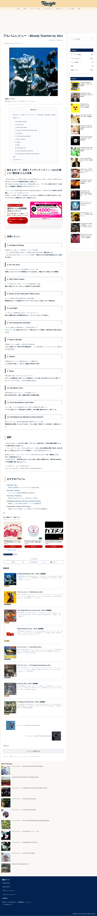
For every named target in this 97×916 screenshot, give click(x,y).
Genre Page (5, 883)
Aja (15, 485)
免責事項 (5, 898)
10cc (15, 554)
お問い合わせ (6, 887)
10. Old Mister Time (20, 148)
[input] (81, 39)
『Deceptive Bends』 (18, 184)
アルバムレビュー (8, 554)
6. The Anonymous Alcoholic (23, 136)
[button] (54, 562)
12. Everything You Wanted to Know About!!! (27, 153)
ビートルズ (8, 284)
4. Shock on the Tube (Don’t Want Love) (26, 130)
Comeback (27, 506)
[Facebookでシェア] (33, 562)
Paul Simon (10, 495)
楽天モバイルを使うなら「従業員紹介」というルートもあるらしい (16, 903)
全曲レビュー (16, 118)
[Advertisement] (48, 22)
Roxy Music (10, 490)
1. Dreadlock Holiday (21, 121)
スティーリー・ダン (10, 330)
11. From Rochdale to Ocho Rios (24, 151)
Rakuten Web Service (12, 549)
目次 (31, 109)
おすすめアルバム (18, 159)
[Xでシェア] (13, 562)
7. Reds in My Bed (20, 139)
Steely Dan (10, 485)
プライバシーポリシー (8, 890)
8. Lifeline (17, 142)
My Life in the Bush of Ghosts (31, 501)
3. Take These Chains (21, 127)
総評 (14, 156)
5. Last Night (18, 133)
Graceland (18, 495)
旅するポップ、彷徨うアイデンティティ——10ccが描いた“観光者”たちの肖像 (34, 115)
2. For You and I (19, 124)
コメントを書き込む (33, 751)
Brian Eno (19, 501)
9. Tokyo (17, 145)
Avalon (17, 490)
